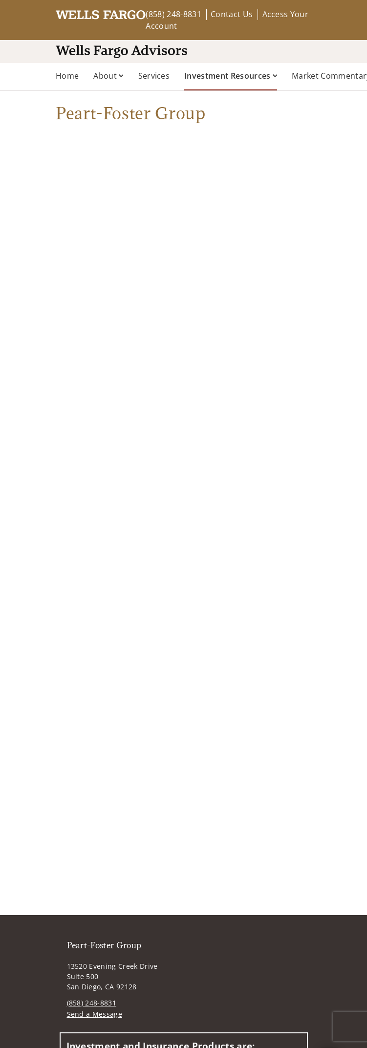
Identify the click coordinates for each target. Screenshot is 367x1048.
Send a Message (94, 1014)
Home (67, 75)
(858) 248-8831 (173, 14)
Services (154, 75)
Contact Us (232, 14)
